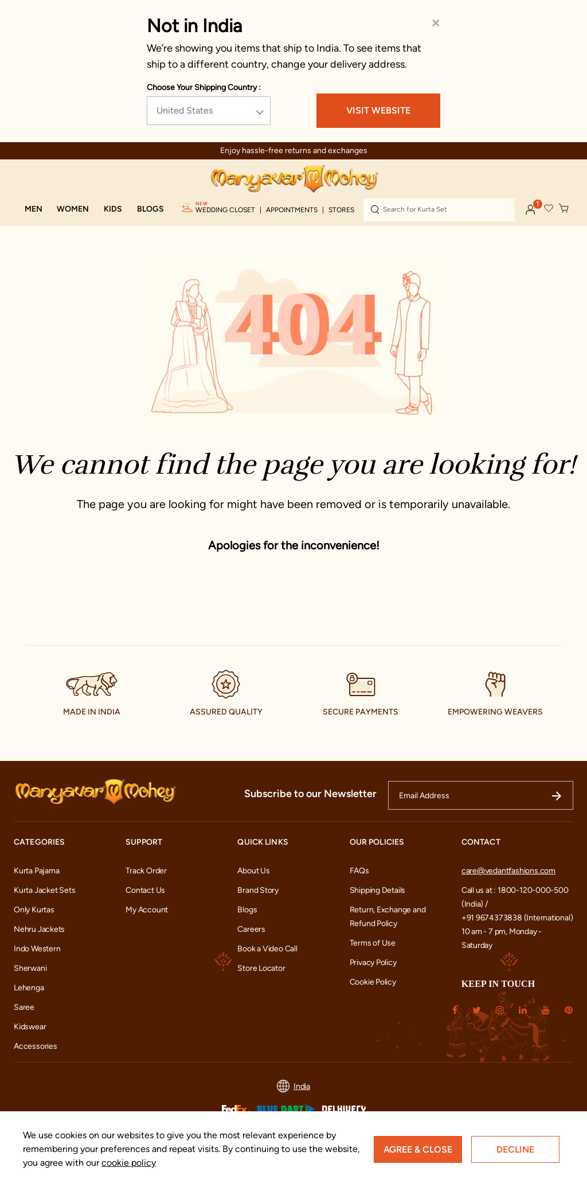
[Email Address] (480, 795)
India (293, 1086)
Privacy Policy (373, 962)
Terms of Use (373, 943)
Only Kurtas (34, 910)
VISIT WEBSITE (378, 110)
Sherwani (30, 968)
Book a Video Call (267, 949)
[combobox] (439, 209)
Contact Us (145, 890)
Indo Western (37, 949)
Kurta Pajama (36, 871)
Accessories (35, 1046)
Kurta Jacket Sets (44, 890)
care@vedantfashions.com (508, 871)
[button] (33, 209)
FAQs (359, 871)
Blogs (247, 910)
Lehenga (29, 988)
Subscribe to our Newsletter (310, 793)
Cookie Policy (373, 982)
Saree (24, 1007)
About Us (253, 871)
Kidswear (30, 1027)
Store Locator (261, 968)
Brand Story (258, 890)
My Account (147, 910)
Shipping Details (378, 890)
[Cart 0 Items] (564, 208)
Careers (251, 929)
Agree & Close (417, 1149)
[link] (150, 209)
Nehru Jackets (39, 929)
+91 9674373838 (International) (517, 918)
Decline (515, 1149)
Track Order (146, 871)
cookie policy (128, 1162)
